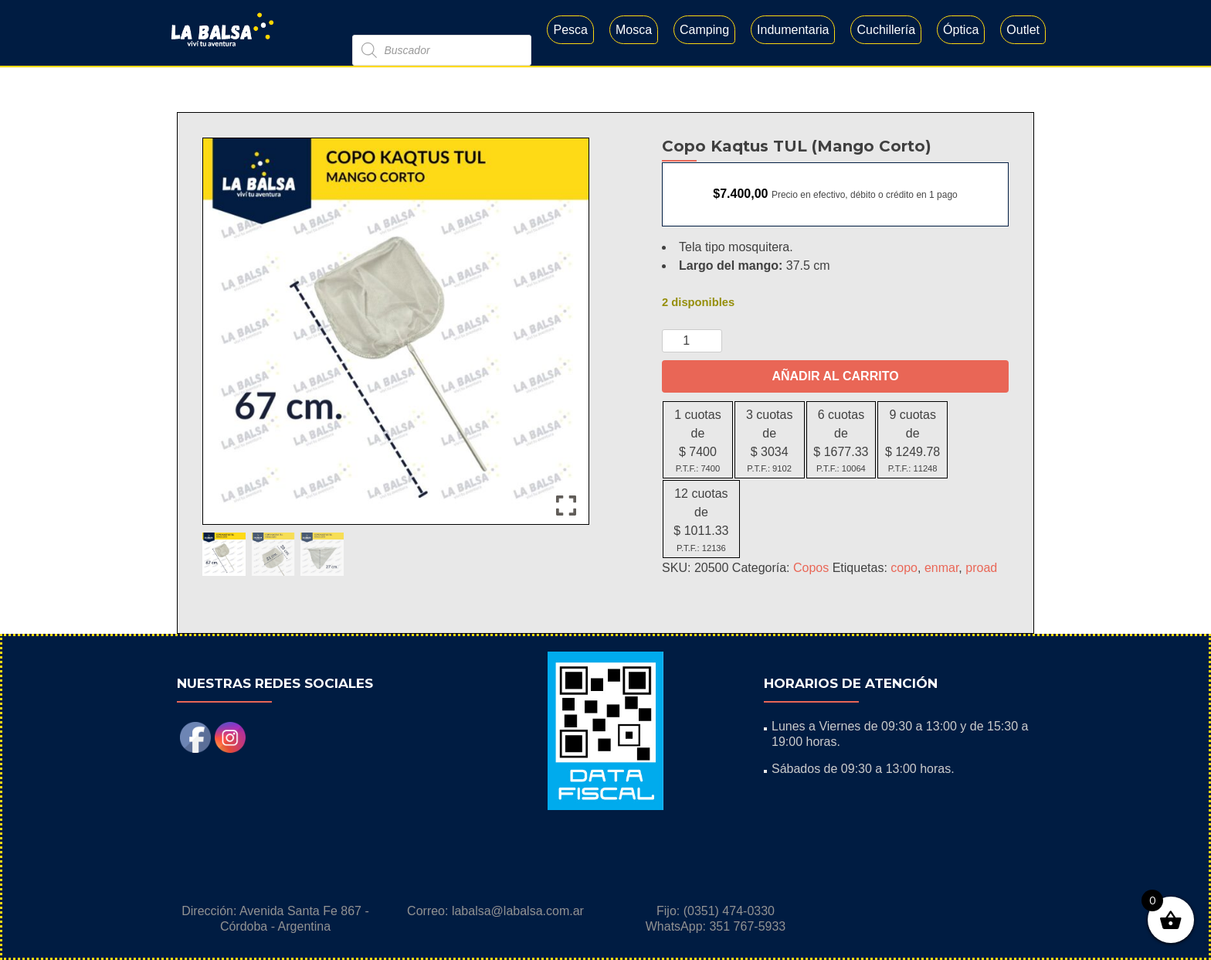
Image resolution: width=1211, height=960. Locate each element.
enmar (941, 567)
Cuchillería (886, 29)
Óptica (961, 29)
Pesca (570, 29)
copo (904, 567)
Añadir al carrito (835, 376)
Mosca (634, 29)
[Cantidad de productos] (692, 340)
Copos (811, 567)
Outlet (1023, 29)
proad (981, 567)
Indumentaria (793, 29)
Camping (704, 29)
